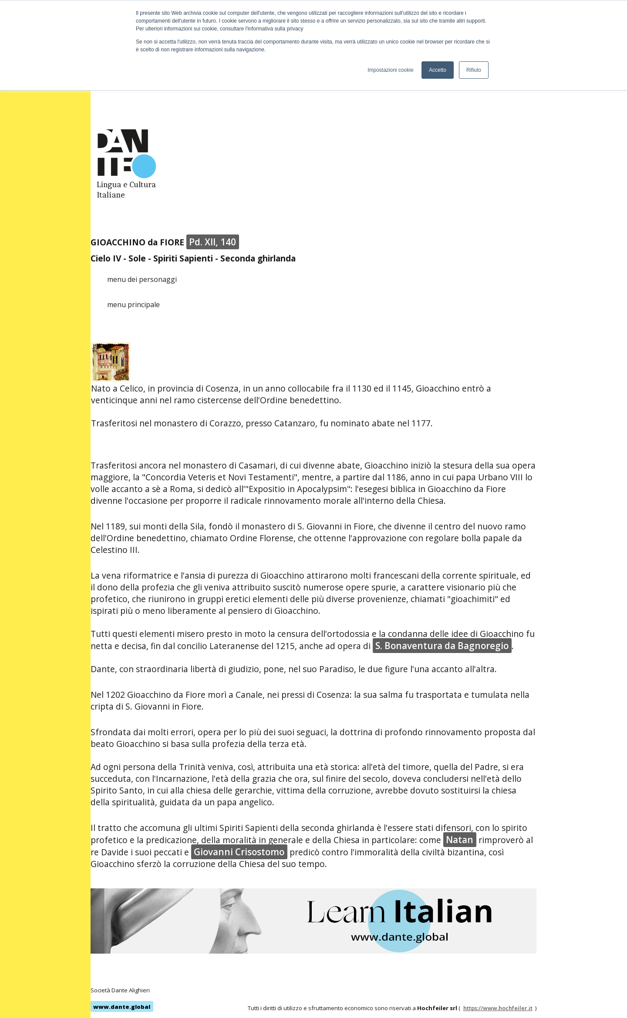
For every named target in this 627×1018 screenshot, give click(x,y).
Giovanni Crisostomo (239, 852)
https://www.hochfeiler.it (498, 1008)
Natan (459, 840)
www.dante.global (121, 1007)
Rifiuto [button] (473, 70)
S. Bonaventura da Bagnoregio (442, 646)
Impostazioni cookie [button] (390, 70)
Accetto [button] (437, 70)
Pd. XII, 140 (212, 242)
